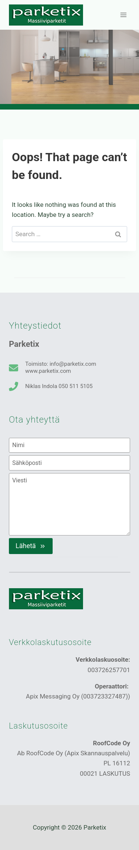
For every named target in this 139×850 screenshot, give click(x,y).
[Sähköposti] (69, 462)
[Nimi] (69, 445)
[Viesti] (69, 504)
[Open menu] (123, 14)
